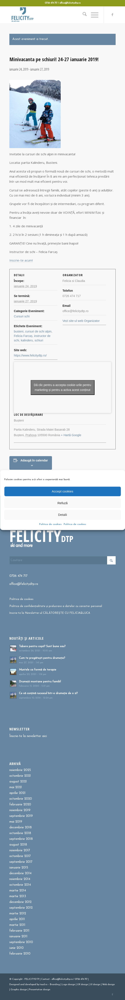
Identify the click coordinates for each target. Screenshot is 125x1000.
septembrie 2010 (21, 942)
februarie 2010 (19, 953)
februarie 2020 (20, 804)
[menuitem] (82, 14)
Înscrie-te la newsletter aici (28, 736)
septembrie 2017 (20, 862)
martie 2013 (17, 896)
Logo (64, 984)
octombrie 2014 (20, 885)
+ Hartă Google (71, 435)
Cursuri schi (22, 316)
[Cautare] (82, 14)
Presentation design (39, 990)
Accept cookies (62, 491)
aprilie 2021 (17, 793)
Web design (108, 984)
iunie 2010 (16, 948)
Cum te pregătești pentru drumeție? (42, 658)
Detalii (62, 514)
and (22, 984)
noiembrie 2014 (19, 879)
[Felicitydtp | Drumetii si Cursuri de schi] (51, 14)
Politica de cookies (50, 524)
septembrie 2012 (21, 907)
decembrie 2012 (20, 902)
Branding (55, 984)
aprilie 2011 (17, 919)
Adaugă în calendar (34, 460)
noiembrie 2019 (19, 810)
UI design (95, 984)
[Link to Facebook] (112, 14)
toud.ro (43, 984)
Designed (14, 984)
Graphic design (19, 990)
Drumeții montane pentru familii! (40, 681)
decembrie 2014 (20, 873)
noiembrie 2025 (20, 770)
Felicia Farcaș (23, 336)
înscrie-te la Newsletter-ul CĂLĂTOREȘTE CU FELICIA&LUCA (49, 613)
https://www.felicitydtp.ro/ (30, 355)
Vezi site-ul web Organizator (81, 320)
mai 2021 (15, 787)
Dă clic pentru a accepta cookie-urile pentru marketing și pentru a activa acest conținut (62, 387)
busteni (18, 331)
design (71, 984)
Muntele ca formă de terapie (37, 669)
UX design (82, 984)
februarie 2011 (19, 930)
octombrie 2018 (20, 833)
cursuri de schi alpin (38, 331)
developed (30, 984)
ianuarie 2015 (18, 867)
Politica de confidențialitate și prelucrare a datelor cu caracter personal (55, 606)
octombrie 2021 (20, 776)
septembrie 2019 (21, 816)
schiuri (38, 340)
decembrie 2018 (20, 827)
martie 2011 (17, 925)
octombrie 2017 (20, 856)
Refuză (62, 503)
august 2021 (18, 781)
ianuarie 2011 (18, 936)
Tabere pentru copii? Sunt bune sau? (42, 646)
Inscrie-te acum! (21, 260)
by (38, 984)
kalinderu (27, 340)
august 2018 (18, 844)
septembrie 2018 (21, 839)
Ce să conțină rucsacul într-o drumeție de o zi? (48, 693)
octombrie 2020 (20, 799)
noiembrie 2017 (19, 850)
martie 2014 (17, 890)
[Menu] (92, 14)
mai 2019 (15, 821)
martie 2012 (17, 913)
